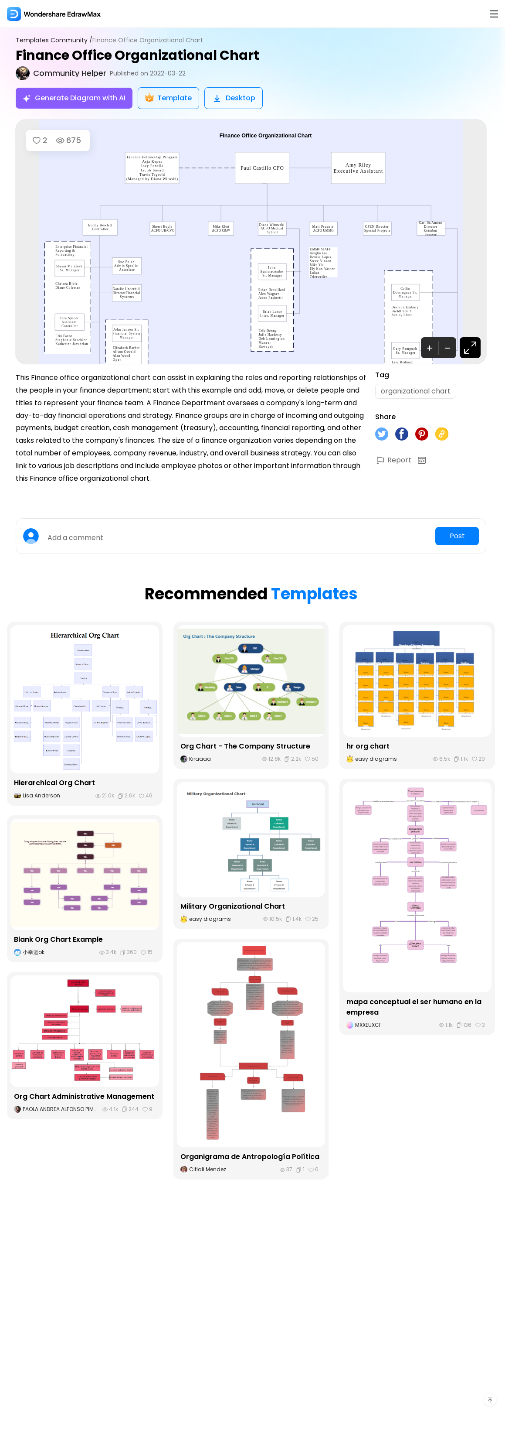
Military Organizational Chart (232, 906)
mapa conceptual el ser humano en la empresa (413, 1007)
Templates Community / (54, 40)
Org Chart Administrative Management (84, 1096)
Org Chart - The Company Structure (245, 746)
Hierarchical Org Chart (54, 783)
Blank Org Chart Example (58, 939)
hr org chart (368, 746)
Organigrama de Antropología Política (249, 1157)
